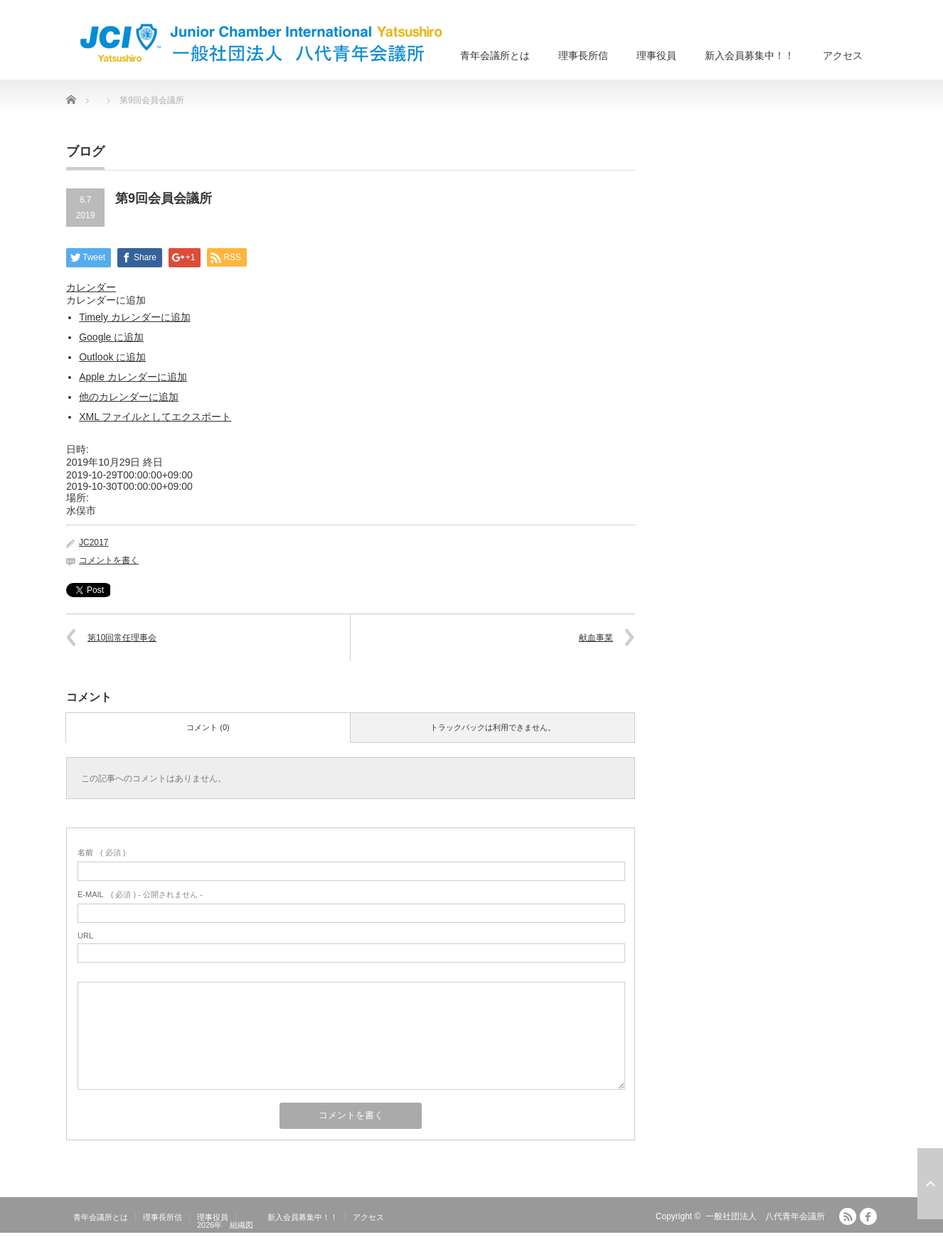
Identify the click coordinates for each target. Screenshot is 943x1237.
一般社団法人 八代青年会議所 (765, 1216)
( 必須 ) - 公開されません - (140, 894)
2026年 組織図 (225, 1225)
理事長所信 (583, 55)
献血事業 (596, 638)
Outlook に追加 (112, 357)
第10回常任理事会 (121, 638)
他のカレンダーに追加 (129, 396)
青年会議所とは (495, 55)
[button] (106, 300)
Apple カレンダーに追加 (133, 376)
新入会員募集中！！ (749, 55)
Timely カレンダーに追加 (135, 317)
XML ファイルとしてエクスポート (155, 416)
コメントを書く (109, 560)
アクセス (843, 55)
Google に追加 (111, 337)
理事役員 (656, 55)
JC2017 (93, 542)
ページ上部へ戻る (930, 1183)
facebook (868, 1216)
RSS (847, 1216)
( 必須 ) (101, 852)
